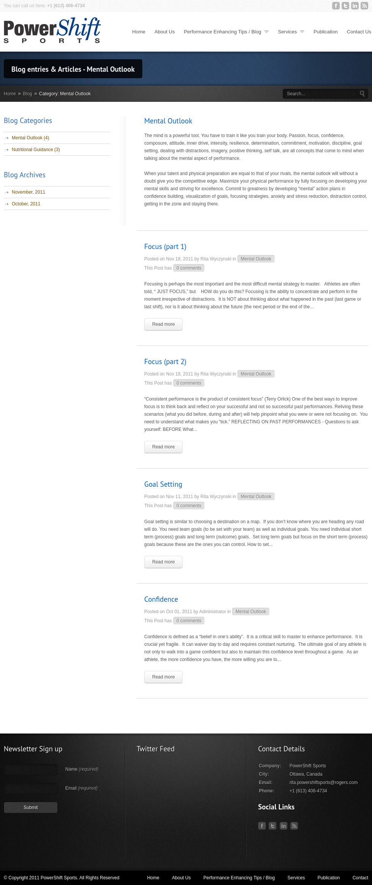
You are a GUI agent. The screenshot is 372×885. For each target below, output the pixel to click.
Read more (163, 324)
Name (81, 769)
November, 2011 (28, 192)
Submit (31, 807)
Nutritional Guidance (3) (36, 149)
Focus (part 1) (165, 246)
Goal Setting (163, 484)
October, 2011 (26, 204)
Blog (27, 93)
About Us (164, 32)
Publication (326, 32)
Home (138, 32)
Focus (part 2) (165, 361)
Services (291, 31)
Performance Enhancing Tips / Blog (227, 31)
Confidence (161, 599)
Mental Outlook (256, 259)
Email (81, 788)
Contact (360, 877)
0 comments (189, 268)
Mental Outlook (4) (30, 137)
